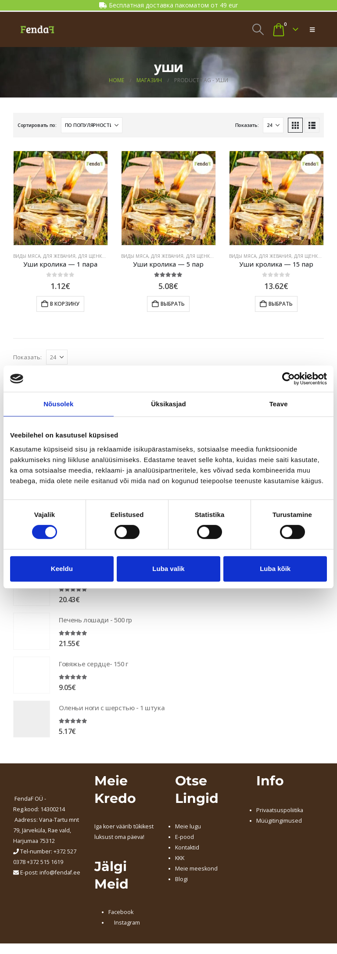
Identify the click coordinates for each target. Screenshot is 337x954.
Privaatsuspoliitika (279, 812)
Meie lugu (188, 828)
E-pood (184, 838)
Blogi (181, 881)
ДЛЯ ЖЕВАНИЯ (59, 256)
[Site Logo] (37, 29)
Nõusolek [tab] (58, 404)
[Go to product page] (61, 198)
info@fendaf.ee (59, 874)
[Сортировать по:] (91, 125)
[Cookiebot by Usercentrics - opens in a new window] (288, 378)
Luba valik (168, 568)
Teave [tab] (278, 404)
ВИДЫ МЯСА (26, 256)
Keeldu (62, 568)
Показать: (247, 125)
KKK (179, 860)
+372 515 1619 (45, 863)
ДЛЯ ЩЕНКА (91, 256)
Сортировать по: (37, 125)
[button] (258, 29)
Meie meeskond (196, 870)
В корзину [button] (64, 303)
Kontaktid (187, 849)
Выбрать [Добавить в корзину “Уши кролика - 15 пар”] (281, 303)
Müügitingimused (279, 822)
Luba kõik (275, 568)
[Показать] (273, 125)
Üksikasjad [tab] (168, 404)
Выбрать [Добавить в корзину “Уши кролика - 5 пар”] (173, 303)
